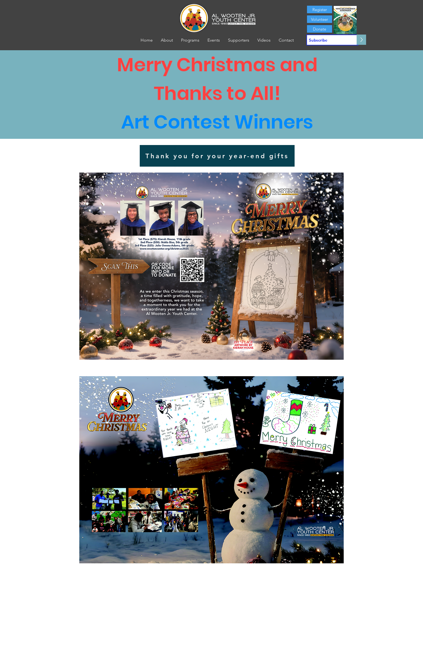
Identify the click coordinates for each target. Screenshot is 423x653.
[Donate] (319, 29)
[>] (361, 40)
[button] (167, 40)
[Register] (319, 9)
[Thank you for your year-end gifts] (217, 156)
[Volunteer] (319, 19)
